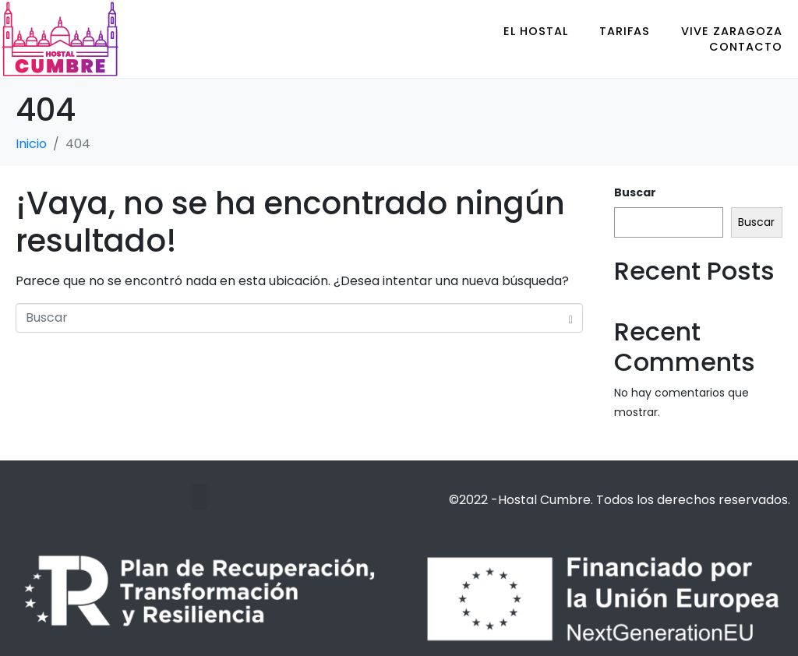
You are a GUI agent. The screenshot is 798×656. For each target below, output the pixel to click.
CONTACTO (745, 47)
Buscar (635, 192)
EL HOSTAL (535, 31)
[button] (199, 497)
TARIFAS (624, 31)
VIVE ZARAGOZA (731, 31)
